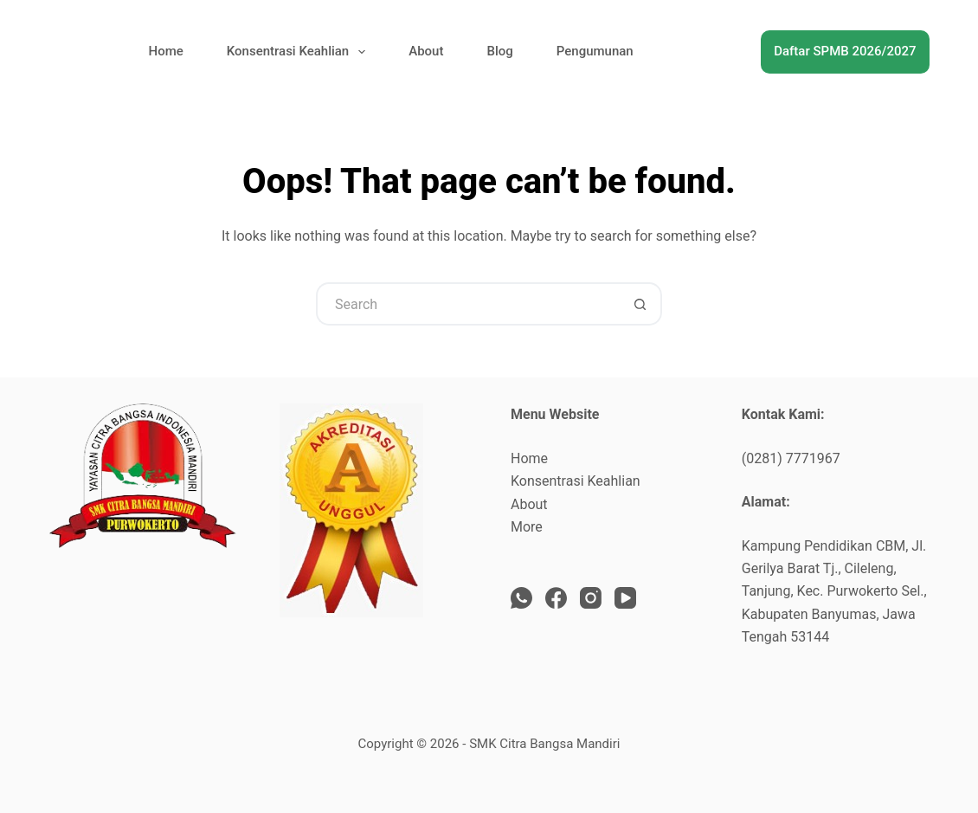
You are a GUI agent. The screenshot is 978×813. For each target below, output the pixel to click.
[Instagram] (591, 598)
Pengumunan (595, 51)
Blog (499, 51)
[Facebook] (556, 598)
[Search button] (640, 304)
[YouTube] (625, 598)
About (426, 51)
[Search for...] (467, 304)
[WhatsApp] (521, 598)
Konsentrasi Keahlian (299, 52)
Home (166, 51)
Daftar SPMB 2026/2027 (845, 51)
